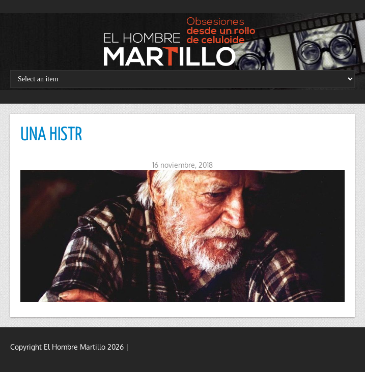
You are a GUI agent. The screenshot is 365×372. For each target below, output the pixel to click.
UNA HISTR (51, 135)
